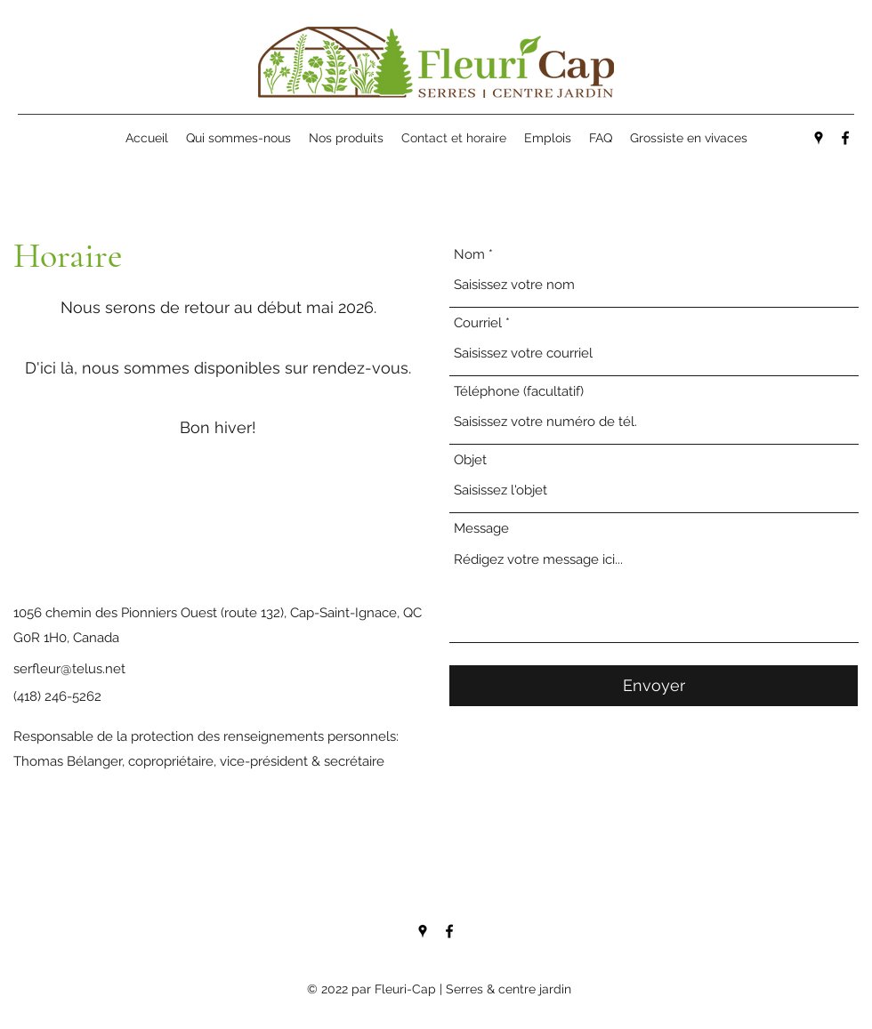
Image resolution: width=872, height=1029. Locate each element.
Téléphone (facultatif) (519, 391)
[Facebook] (845, 138)
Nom (469, 254)
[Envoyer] (653, 685)
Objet (470, 460)
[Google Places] (819, 138)
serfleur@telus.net (69, 669)
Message (481, 528)
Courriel (478, 323)
